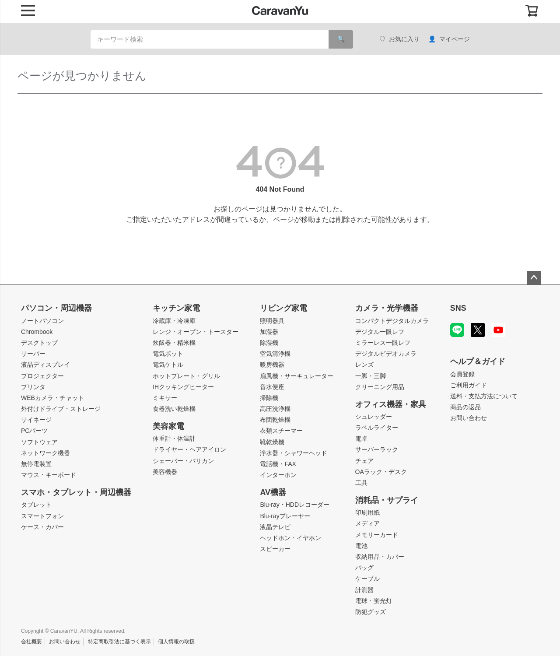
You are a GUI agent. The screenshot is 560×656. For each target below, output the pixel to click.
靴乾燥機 (272, 442)
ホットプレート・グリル (186, 375)
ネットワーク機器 (45, 452)
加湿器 (269, 331)
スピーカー (275, 548)
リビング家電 (283, 308)
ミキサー (165, 397)
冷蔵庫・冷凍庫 (174, 320)
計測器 (364, 589)
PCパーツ (34, 430)
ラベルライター (376, 427)
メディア (367, 523)
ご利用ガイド (468, 385)
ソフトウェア (39, 442)
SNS (458, 308)
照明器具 (272, 320)
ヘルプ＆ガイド (477, 361)
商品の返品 (465, 406)
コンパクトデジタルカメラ (392, 320)
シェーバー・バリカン (183, 460)
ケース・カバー (42, 526)
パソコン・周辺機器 (56, 308)
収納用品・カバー (379, 556)
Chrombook (36, 331)
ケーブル (367, 578)
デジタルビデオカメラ (385, 353)
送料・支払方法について (484, 396)
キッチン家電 (176, 308)
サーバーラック (376, 449)
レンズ (364, 364)
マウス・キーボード (48, 474)
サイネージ (36, 419)
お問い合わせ (468, 417)
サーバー (33, 353)
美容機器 (165, 471)
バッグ (364, 567)
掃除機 (269, 397)
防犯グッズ (370, 611)
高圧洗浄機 (275, 408)
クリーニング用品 (379, 386)
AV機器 (273, 492)
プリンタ (33, 386)
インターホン (278, 474)
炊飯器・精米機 (174, 342)
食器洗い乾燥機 (174, 408)
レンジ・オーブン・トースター (195, 331)
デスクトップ (39, 342)
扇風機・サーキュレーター (296, 375)
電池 (361, 545)
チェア (364, 460)
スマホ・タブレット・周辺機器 (76, 492)
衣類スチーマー (281, 430)
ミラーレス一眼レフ (382, 342)
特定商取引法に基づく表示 (119, 641)
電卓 (361, 438)
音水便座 (272, 386)
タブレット (36, 504)
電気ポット (168, 353)
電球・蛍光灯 (373, 600)
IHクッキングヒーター (183, 386)
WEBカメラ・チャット (52, 397)
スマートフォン (42, 515)
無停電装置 (36, 463)
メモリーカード (376, 534)
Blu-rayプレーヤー (285, 515)
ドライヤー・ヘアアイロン (189, 449)
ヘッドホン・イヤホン (290, 537)
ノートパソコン (42, 320)
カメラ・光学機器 (386, 308)
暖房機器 (272, 364)
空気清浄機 (275, 353)
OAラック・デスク (381, 471)
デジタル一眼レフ (379, 331)
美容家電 (168, 426)
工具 (361, 482)
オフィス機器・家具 (390, 404)
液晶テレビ (275, 526)
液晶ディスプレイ (45, 364)
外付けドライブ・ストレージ (61, 408)
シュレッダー (373, 416)
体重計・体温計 (174, 438)
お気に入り (399, 39)
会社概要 (31, 641)
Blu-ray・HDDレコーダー (294, 504)
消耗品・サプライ (386, 500)
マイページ (449, 39)
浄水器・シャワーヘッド (293, 452)
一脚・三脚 (370, 375)
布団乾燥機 (275, 419)
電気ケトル (168, 364)
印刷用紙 (367, 512)
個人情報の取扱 (176, 641)
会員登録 (462, 374)
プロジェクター (42, 375)
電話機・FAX (278, 463)
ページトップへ (534, 278)
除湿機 (269, 342)
